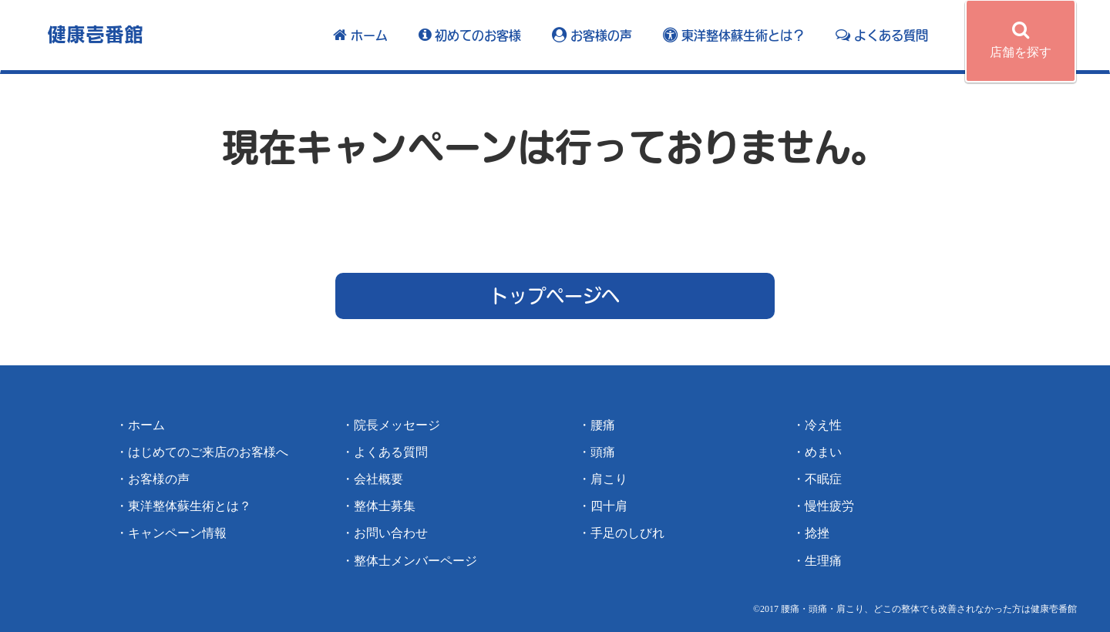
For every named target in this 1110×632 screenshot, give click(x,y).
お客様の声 (592, 35)
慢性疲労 (829, 506)
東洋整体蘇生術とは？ (734, 35)
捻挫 (817, 533)
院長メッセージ (397, 425)
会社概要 (378, 479)
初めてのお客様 (470, 35)
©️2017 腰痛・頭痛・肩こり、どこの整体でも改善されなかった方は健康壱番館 (915, 608)
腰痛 (602, 425)
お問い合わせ (391, 533)
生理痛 (823, 560)
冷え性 (823, 425)
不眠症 (823, 479)
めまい (823, 452)
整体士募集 (384, 506)
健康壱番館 (95, 33)
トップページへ (555, 296)
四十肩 (608, 506)
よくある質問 (882, 35)
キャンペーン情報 (177, 533)
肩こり (608, 479)
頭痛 (602, 452)
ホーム (360, 35)
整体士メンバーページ (415, 560)
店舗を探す (1020, 39)
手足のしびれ (627, 533)
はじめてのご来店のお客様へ (208, 452)
